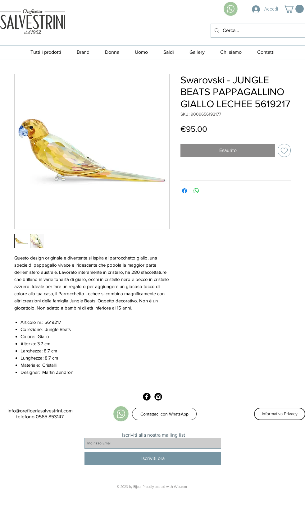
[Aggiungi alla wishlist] (284, 150)
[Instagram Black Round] (158, 397)
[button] (293, 9)
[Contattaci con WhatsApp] (164, 414)
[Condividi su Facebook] (184, 191)
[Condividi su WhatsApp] (196, 191)
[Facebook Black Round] (147, 397)
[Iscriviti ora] (152, 458)
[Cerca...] (257, 30)
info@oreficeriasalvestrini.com (40, 410)
